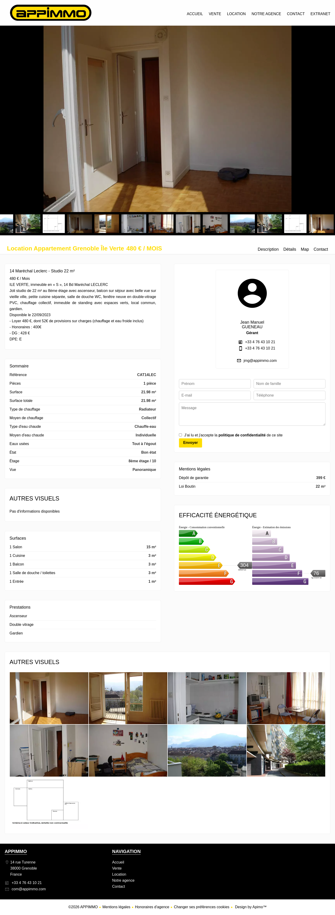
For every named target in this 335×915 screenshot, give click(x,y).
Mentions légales (116, 907)
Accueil (51, 13)
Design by (250, 907)
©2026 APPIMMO (83, 907)
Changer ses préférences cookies (201, 907)
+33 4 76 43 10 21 (260, 342)
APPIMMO (16, 851)
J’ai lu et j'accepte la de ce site (233, 435)
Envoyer (190, 443)
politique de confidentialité (242, 435)
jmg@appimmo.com (260, 361)
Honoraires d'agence (152, 907)
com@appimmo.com (29, 889)
